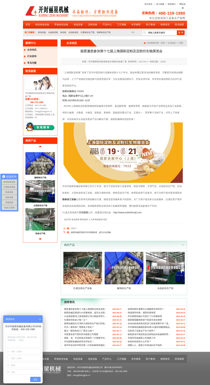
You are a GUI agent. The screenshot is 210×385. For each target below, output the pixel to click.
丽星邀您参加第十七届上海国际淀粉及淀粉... (85, 309)
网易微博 (99, 219)
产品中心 (107, 24)
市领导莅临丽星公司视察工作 (142, 338)
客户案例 (150, 24)
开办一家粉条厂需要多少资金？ (79, 327)
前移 (40, 148)
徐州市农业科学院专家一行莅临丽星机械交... (85, 345)
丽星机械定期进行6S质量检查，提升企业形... (85, 312)
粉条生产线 (40, 233)
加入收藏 (160, 4)
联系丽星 (179, 24)
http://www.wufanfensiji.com (127, 212)
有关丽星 (136, 24)
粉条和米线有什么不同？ (139, 341)
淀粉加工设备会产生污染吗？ (142, 330)
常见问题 (31, 63)
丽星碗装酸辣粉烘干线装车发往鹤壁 (145, 320)
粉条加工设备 (69, 199)
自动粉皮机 (73, 32)
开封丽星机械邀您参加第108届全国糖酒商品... (149, 327)
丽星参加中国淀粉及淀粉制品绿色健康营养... (149, 334)
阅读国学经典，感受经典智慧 (142, 312)
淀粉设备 (92, 24)
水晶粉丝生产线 (40, 205)
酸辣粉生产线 (40, 177)
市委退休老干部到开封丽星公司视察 (81, 334)
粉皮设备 (78, 24)
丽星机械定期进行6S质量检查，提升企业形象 (91, 232)
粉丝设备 (42, 32)
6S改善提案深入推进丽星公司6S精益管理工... (85, 316)
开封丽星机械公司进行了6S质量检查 (145, 316)
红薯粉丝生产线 (87, 32)
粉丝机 (63, 32)
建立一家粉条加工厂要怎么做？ (79, 330)
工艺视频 (121, 24)
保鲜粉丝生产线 (104, 32)
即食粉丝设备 (61, 24)
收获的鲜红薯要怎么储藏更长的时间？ (146, 309)
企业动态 (31, 49)
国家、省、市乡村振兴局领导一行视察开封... (85, 338)
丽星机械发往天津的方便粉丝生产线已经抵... (85, 323)
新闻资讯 (165, 24)
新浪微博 (75, 219)
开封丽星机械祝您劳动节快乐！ (79, 341)
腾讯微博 (84, 219)
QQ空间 (67, 219)
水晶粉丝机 (53, 32)
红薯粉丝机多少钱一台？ (76, 320)
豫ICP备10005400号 (113, 367)
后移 (40, 240)
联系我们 (172, 4)
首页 (28, 24)
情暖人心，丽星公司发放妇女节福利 (145, 345)
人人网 (91, 219)
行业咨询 (31, 56)
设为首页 (148, 4)
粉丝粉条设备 (42, 24)
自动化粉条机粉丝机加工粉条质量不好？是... (149, 323)
